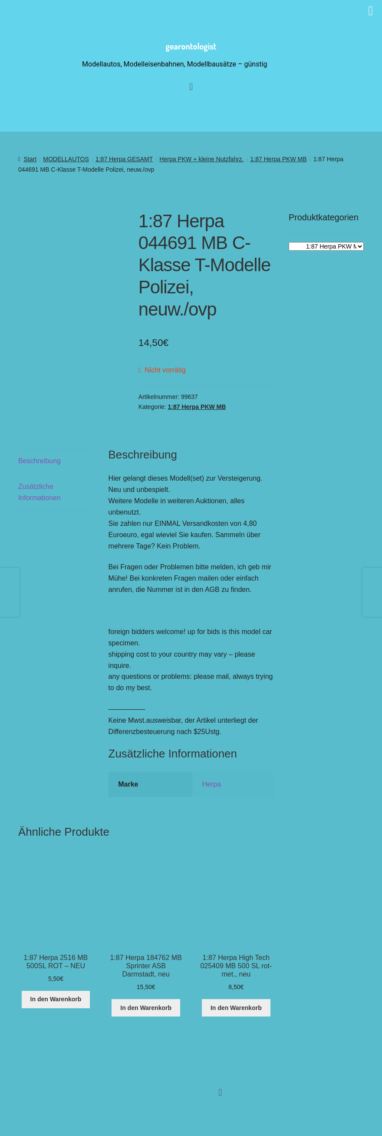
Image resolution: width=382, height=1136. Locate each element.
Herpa (211, 784)
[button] (220, 1092)
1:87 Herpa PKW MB (278, 159)
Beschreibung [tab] (39, 461)
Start (30, 159)
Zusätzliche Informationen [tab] (39, 492)
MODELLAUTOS (66, 159)
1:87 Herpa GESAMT (124, 159)
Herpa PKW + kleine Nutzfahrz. (201, 159)
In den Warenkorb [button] (56, 999)
